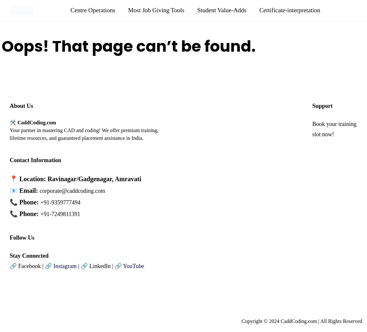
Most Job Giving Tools (156, 10)
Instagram (65, 266)
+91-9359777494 (60, 202)
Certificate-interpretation (289, 10)
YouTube (133, 266)
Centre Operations (92, 10)
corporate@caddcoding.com (72, 191)
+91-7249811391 (60, 214)
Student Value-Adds (221, 10)
